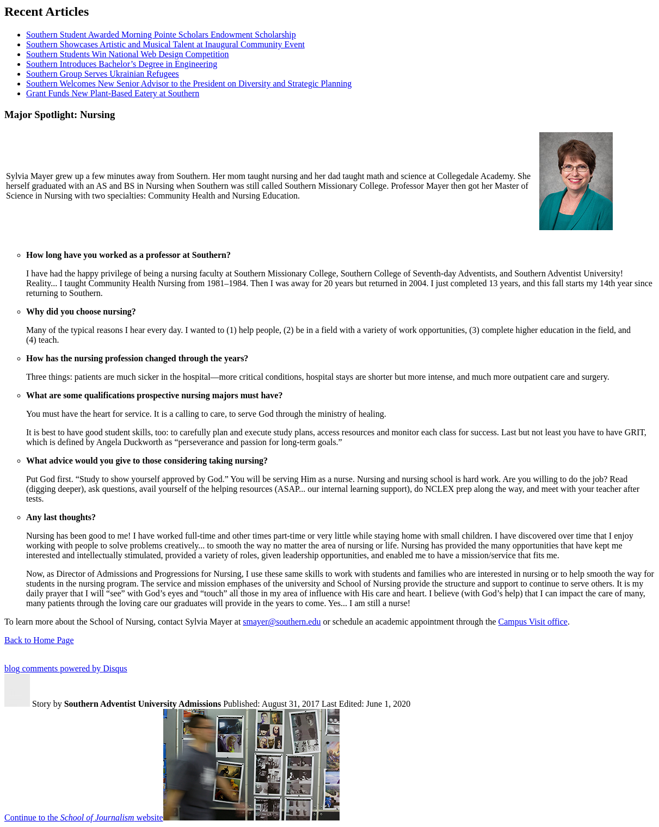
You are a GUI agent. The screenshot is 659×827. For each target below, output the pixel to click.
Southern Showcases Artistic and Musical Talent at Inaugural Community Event (165, 44)
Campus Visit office (533, 621)
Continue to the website (83, 817)
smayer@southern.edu (282, 621)
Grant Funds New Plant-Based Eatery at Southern (112, 93)
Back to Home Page (39, 640)
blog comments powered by (65, 668)
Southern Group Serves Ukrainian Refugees (102, 73)
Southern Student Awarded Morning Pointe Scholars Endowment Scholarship (161, 34)
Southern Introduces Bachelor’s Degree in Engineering (121, 64)
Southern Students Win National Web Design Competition (127, 54)
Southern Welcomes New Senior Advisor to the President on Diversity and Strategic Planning (189, 83)
